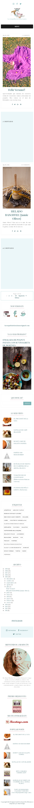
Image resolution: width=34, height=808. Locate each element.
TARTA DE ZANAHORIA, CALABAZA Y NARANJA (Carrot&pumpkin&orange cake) (21, 791)
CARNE (6, 520)
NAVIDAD (15, 537)
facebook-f (23, 630)
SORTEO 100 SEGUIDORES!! (21, 744)
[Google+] (18, 104)
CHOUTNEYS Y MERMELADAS (18, 520)
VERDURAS (7, 554)
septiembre (10, 583)
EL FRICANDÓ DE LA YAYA (21, 734)
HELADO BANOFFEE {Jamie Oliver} (16, 216)
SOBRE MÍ (26, 547)
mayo (8, 594)
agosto (9, 585)
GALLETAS (25, 527)
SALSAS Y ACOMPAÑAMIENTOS (12, 547)
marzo (9, 598)
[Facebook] (12, 104)
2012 (6, 608)
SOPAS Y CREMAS (9, 551)
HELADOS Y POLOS (9, 534)
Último (17, 298)
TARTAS (18, 551)
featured (16, 527)
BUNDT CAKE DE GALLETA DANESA (21, 753)
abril (8, 596)
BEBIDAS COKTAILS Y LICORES (12, 513)
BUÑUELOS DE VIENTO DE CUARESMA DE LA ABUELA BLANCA (21, 781)
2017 (6, 573)
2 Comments (26, 35)
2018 (6, 571)
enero (9, 602)
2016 (6, 575)
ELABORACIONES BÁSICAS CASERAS (14, 523)
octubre (9, 581)
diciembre (10, 579)
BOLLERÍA (25, 517)
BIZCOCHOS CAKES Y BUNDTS (12, 517)
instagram (11, 630)
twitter (17, 634)
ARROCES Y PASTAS (18, 510)
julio (8, 587)
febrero (9, 600)
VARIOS (24, 551)
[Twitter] (15, 104)
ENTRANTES (7, 527)
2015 (6, 577)
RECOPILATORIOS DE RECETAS (13, 544)
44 (16, 296)
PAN (21, 537)
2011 (6, 610)
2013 (6, 606)
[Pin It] (20, 104)
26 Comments (25, 167)
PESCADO (6, 540)
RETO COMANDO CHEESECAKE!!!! (21, 772)
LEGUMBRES (20, 534)
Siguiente (23, 296)
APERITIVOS (7, 510)
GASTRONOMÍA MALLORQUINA (12, 530)
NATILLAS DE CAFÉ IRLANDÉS (21, 762)
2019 (6, 569)
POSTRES (14, 540)
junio (8, 592)
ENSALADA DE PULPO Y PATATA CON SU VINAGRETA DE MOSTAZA (16, 342)
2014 (6, 604)
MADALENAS (7, 537)
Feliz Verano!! (16, 90)
